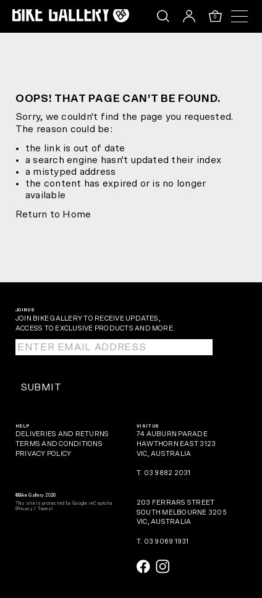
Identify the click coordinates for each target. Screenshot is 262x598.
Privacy (25, 509)
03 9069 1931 (166, 541)
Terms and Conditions (59, 443)
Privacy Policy (43, 453)
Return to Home (53, 214)
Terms (44, 509)
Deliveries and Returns (62, 434)
